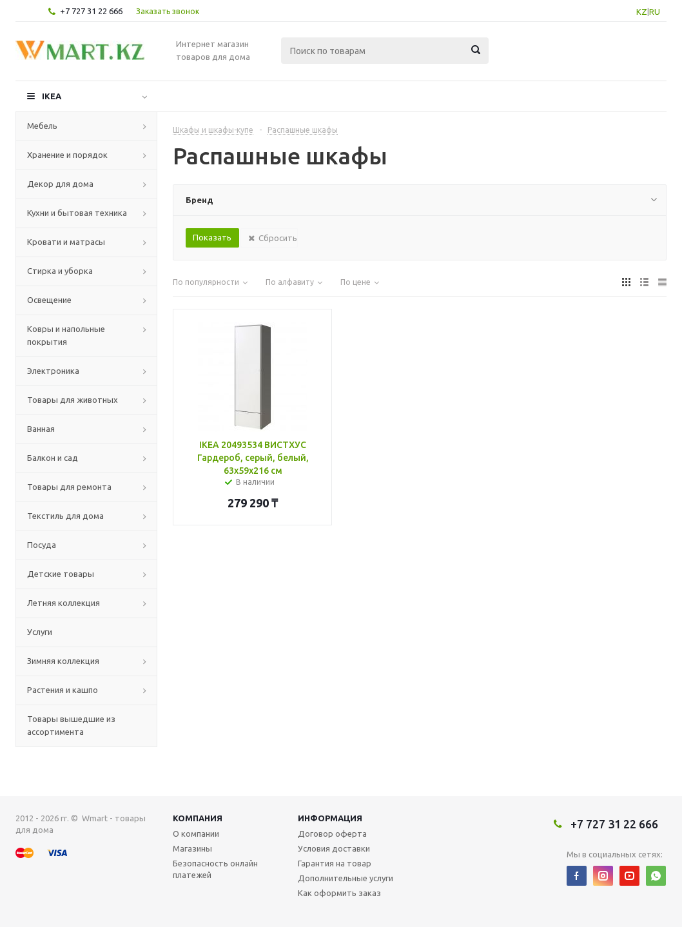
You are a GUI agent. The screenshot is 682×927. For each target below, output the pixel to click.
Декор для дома (60, 183)
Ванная (41, 428)
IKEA (51, 96)
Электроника (53, 370)
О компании (196, 833)
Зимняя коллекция (63, 660)
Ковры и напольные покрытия (66, 335)
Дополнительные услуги (345, 878)
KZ (641, 11)
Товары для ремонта (69, 486)
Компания (197, 818)
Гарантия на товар (334, 863)
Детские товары (60, 573)
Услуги (39, 631)
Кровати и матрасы (66, 241)
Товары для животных (72, 399)
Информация (330, 818)
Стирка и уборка (60, 270)
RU (654, 11)
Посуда (41, 544)
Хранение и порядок (67, 154)
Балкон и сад (52, 457)
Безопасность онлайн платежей (215, 869)
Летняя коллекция (63, 602)
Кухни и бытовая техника (77, 212)
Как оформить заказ (339, 892)
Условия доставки (334, 848)
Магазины (192, 848)
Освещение (49, 299)
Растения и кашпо (62, 689)
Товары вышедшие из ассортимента (71, 725)
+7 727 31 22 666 (91, 10)
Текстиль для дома (65, 515)
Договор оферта (332, 833)
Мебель (42, 125)
